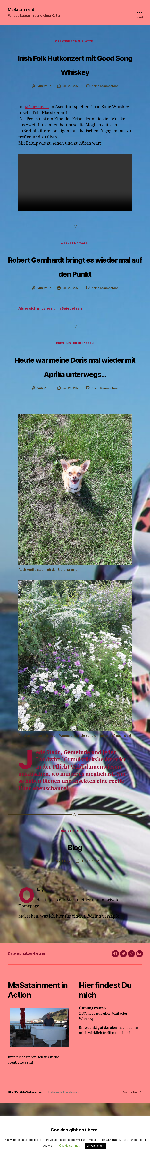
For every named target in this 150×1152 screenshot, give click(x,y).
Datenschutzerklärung (32, 1002)
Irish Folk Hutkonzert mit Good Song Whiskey (75, 72)
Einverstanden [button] (95, 1145)
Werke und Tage (75, 260)
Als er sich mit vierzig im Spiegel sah (55, 340)
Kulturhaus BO (39, 122)
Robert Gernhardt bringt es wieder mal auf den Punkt (75, 289)
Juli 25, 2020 (90, 910)
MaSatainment (23, 9)
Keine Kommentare (105, 102)
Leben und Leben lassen (75, 376)
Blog (75, 894)
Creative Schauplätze (75, 43)
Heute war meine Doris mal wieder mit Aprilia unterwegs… (75, 406)
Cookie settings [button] (69, 1145)
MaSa (46, 102)
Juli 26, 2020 (71, 102)
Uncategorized (75, 879)
